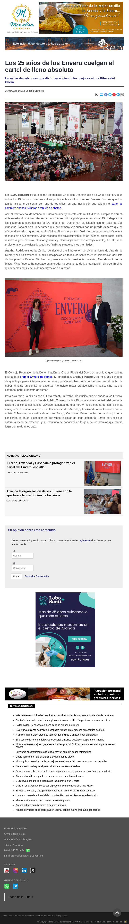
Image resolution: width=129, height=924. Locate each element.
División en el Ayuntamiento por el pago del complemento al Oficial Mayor (54, 785)
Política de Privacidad (24, 915)
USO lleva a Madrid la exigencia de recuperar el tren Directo (47, 781)
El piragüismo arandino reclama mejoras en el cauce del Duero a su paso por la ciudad (61, 761)
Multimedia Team (103, 921)
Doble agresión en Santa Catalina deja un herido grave (45, 756)
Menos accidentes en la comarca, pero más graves (43, 800)
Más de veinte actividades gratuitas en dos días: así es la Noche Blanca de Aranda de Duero (65, 715)
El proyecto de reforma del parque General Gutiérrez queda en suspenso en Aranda (60, 739)
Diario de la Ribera (20, 897)
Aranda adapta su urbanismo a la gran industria (41, 805)
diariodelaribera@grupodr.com (27, 855)
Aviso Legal (8, 915)
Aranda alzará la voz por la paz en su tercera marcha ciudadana (49, 776)
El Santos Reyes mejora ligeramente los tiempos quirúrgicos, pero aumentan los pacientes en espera (65, 745)
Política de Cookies (45, 915)
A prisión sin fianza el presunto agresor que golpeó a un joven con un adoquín (57, 734)
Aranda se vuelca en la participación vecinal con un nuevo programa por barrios (58, 809)
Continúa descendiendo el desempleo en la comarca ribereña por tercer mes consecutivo (63, 720)
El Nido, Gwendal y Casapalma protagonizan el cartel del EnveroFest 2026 (55, 790)
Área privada (61, 915)
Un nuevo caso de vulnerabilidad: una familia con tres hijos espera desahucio (56, 795)
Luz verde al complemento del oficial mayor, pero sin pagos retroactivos (53, 752)
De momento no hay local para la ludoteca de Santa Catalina (48, 766)
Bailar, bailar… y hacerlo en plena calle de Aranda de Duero (47, 725)
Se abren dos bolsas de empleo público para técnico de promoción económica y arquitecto (63, 771)
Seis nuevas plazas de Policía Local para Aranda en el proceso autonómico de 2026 (60, 730)
